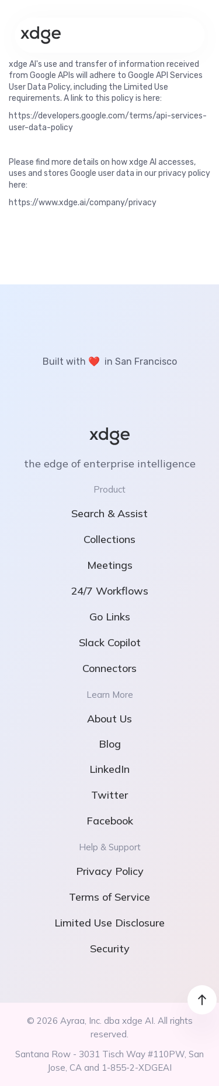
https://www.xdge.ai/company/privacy (83, 203)
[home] (40, 35)
